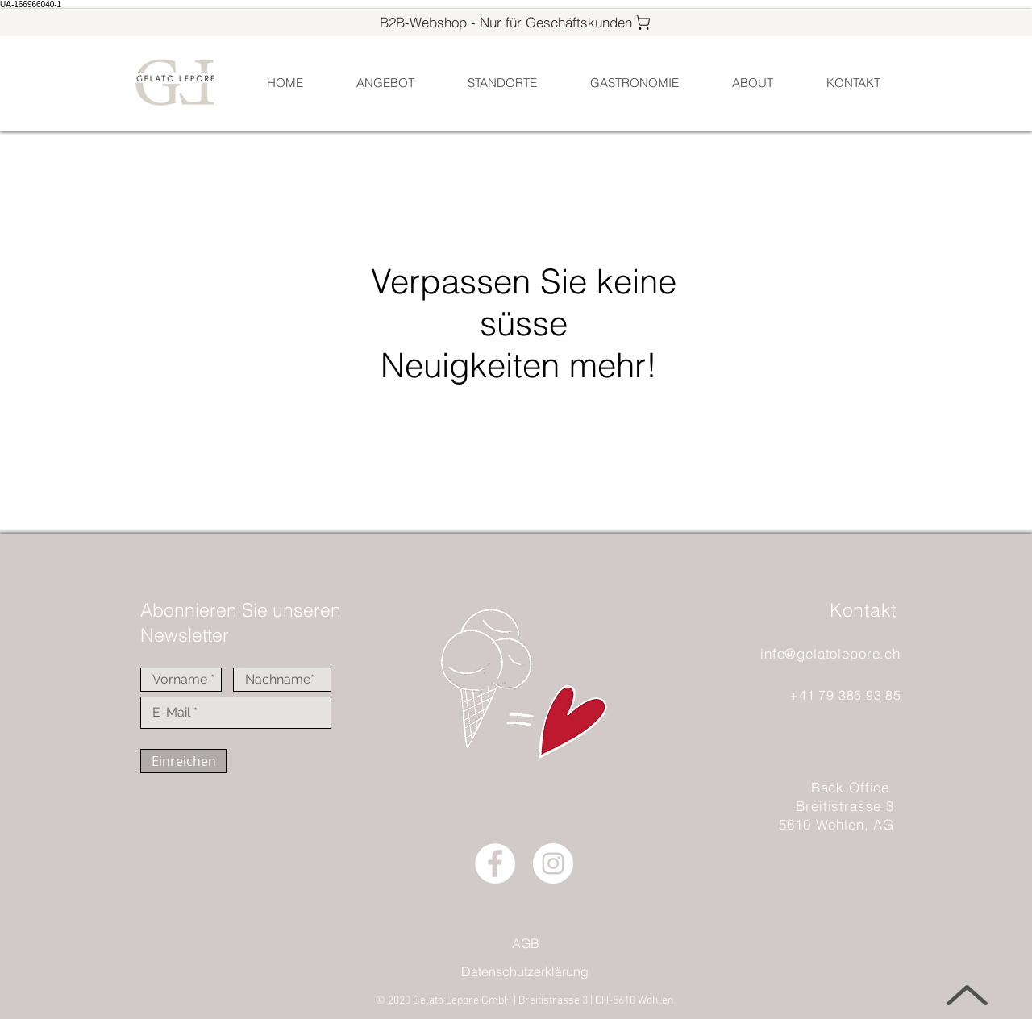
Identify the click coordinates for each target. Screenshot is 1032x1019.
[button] (501, 82)
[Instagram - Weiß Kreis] (553, 863)
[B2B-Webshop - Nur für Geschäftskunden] (515, 22)
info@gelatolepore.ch (830, 653)
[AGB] (525, 944)
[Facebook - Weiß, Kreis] (495, 863)
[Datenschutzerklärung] (524, 972)
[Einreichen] (183, 761)
